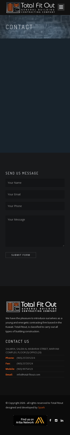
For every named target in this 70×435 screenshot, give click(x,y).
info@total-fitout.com (28, 374)
